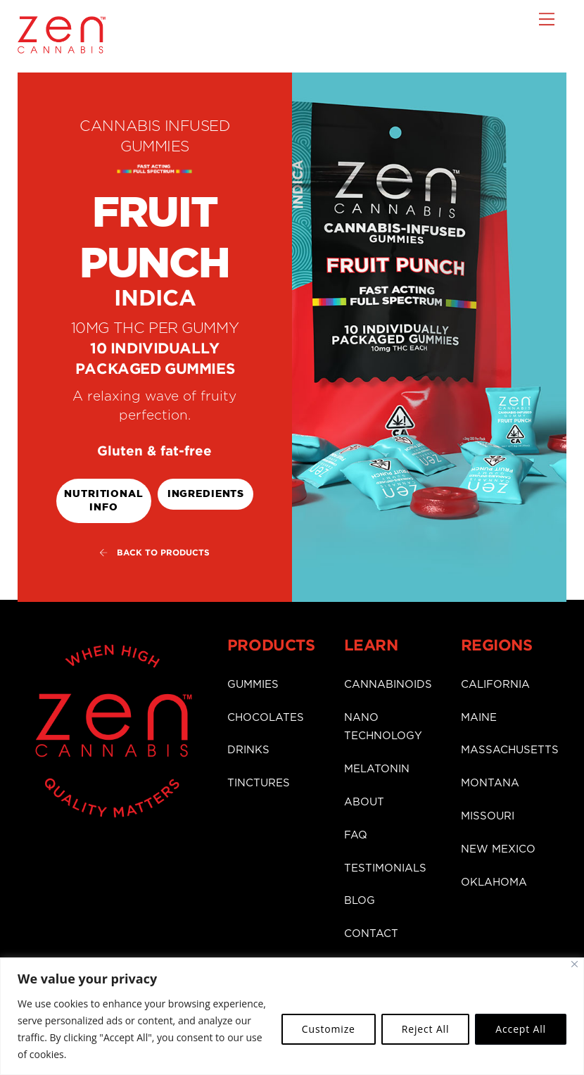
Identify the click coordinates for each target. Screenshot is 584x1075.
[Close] (574, 964)
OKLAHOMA (494, 880)
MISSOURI (487, 814)
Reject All (426, 1029)
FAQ (355, 833)
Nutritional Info (103, 500)
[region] (292, 1016)
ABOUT (364, 800)
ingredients (205, 493)
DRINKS (248, 748)
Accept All (520, 1029)
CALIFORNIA (495, 682)
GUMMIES (253, 682)
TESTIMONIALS (385, 865)
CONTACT (371, 931)
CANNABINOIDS (388, 682)
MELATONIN (377, 767)
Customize (328, 1029)
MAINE (479, 715)
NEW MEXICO (498, 847)
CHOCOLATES (265, 715)
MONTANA (490, 781)
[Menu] (547, 19)
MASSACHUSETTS (510, 748)
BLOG (359, 898)
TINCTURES (258, 781)
